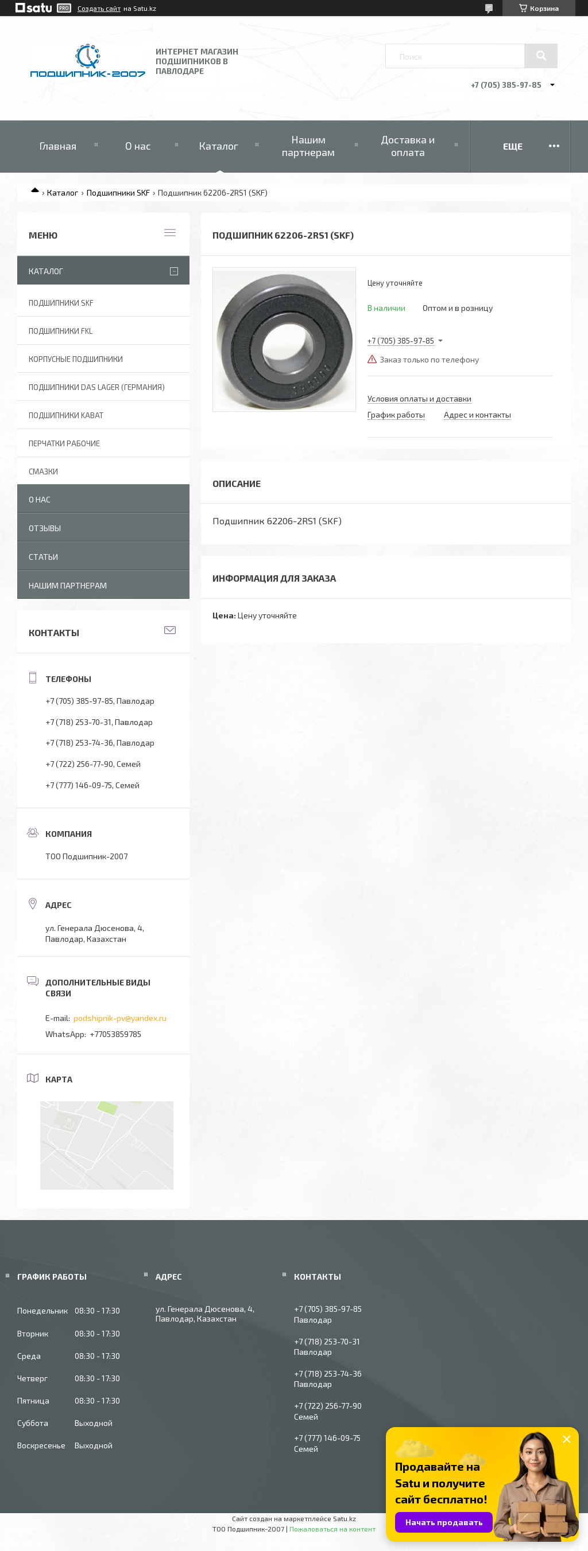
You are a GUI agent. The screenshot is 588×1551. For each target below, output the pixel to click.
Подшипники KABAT (66, 415)
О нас (138, 145)
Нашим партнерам (308, 145)
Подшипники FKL (60, 331)
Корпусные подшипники (76, 359)
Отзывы (45, 528)
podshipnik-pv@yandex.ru (120, 1018)
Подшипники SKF (118, 192)
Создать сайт (99, 8)
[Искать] (541, 56)
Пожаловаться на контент (332, 1529)
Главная (57, 145)
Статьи (43, 557)
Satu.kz (344, 1518)
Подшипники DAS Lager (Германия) (97, 387)
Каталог (218, 145)
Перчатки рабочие (64, 443)
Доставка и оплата (408, 145)
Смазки (43, 471)
